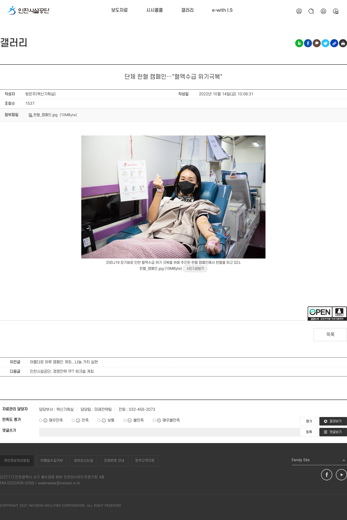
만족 (85, 420)
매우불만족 (171, 420)
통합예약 (335, 11)
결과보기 (335, 421)
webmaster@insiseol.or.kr (59, 483)
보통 (111, 420)
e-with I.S (222, 10)
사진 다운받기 (195, 269)
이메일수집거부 (52, 461)
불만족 (138, 420)
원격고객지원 (145, 461)
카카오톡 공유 (317, 43)
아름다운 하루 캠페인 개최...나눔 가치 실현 (64, 362)
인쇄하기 (343, 43)
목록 (330, 334)
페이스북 (326, 474)
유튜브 (341, 474)
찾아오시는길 (83, 461)
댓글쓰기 (9, 431)
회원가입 (298, 11)
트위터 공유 (325, 43)
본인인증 (323, 11)
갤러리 (187, 10)
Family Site (301, 460)
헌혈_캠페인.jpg (43, 115)
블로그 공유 (299, 43)
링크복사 (334, 43)
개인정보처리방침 (17, 461)
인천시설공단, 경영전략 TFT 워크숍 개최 (62, 372)
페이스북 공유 (308, 43)
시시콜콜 (154, 10)
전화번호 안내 (114, 461)
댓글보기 (335, 432)
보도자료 (119, 10)
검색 (311, 11)
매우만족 (56, 420)
